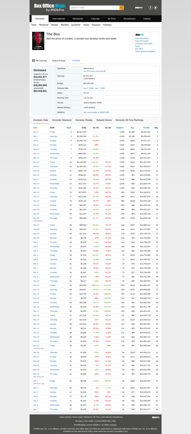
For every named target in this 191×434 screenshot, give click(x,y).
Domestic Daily (41, 120)
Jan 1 (35, 381)
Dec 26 (36, 352)
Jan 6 (35, 405)
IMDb (106, 425)
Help (114, 421)
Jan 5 (35, 401)
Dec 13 (36, 294)
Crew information (142, 41)
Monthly (65, 25)
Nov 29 (36, 234)
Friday (52, 132)
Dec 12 (36, 290)
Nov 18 (36, 184)
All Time (112, 18)
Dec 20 (36, 324)
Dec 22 (36, 333)
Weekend (43, 25)
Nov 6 (35, 132)
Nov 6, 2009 (88, 88)
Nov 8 (35, 141)
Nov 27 (36, 225)
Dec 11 (36, 285)
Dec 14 (36, 298)
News (137, 46)
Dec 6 (35, 264)
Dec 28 (36, 361)
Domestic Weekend (61, 120)
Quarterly (76, 25)
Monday (53, 145)
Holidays (107, 25)
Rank (69, 128)
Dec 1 (35, 242)
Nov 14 (36, 166)
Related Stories (104, 120)
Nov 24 (36, 209)
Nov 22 (36, 201)
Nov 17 (36, 179)
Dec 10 (36, 281)
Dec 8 (35, 272)
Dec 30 (36, 370)
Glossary (78, 421)
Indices (146, 18)
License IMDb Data (102, 421)
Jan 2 (35, 388)
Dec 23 (36, 337)
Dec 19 (36, 320)
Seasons (96, 25)
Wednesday (55, 153)
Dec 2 (35, 247)
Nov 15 (36, 171)
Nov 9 (35, 145)
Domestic (40, 18)
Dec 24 (36, 341)
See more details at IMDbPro (96, 112)
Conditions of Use (70, 431)
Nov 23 (36, 205)
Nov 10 (36, 149)
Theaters (120, 128)
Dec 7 (35, 268)
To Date (146, 128)
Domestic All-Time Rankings (129, 120)
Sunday (53, 141)
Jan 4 (35, 396)
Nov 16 (36, 175)
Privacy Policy (87, 431)
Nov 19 (36, 188)
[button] (145, 52)
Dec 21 (36, 328)
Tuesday (53, 149)
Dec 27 (36, 357)
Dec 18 (36, 315)
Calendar (95, 18)
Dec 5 (35, 259)
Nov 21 (36, 197)
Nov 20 (36, 192)
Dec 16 (36, 307)
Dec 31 (36, 374)
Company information (144, 44)
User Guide (88, 421)
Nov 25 (36, 214)
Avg (132, 128)
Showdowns (129, 18)
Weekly (54, 25)
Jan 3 (35, 392)
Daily (34, 25)
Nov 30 (36, 238)
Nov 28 (36, 229)
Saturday (53, 136)
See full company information (95, 71)
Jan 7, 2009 (99, 88)
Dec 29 (36, 365)
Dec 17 (36, 311)
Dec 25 (36, 346)
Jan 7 (35, 409)
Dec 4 (35, 255)
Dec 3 (35, 251)
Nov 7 (35, 136)
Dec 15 (36, 302)
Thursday (54, 158)
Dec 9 (35, 277)
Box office (139, 49)
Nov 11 (36, 153)
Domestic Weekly (84, 120)
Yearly (86, 25)
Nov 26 (36, 218)
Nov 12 (36, 158)
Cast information (142, 38)
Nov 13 (36, 162)
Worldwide (78, 18)
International (58, 18)
